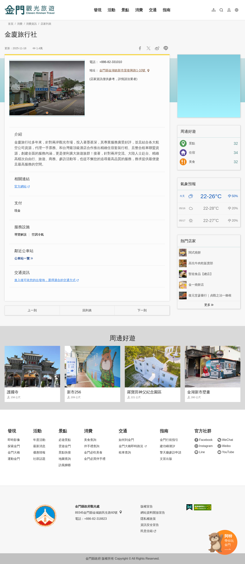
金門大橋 (14, 452)
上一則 (32, 310)
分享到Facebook (140, 48)
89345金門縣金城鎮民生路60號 (98, 512)
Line (199, 452)
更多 (207, 304)
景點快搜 (65, 452)
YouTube (225, 452)
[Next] (78, 88)
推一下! (148, 48)
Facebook (203, 440)
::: (6, 2)
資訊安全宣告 (149, 524)
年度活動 (39, 439)
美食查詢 (90, 439)
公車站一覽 (22, 258)
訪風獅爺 (65, 465)
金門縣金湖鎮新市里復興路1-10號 (122, 70)
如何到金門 (126, 439)
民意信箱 (148, 531)
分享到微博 (157, 48)
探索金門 (14, 446)
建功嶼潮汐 (167, 446)
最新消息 (39, 446)
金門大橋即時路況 (133, 446)
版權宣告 (146, 506)
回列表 (87, 310)
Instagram (203, 446)
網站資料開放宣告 (152, 512)
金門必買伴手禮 (94, 458)
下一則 (142, 310)
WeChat (225, 440)
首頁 (10, 23)
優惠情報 (39, 452)
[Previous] (15, 88)
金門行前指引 (169, 439)
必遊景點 (65, 439)
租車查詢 (125, 452)
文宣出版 (166, 458)
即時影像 (14, 439)
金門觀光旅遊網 (29, 10)
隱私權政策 (148, 518)
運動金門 (14, 458)
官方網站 (20, 186)
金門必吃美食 (93, 452)
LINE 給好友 (166, 48)
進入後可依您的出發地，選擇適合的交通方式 (45, 280)
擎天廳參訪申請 (170, 452)
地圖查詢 (65, 458)
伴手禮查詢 (91, 446)
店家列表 (46, 23)
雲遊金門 (65, 446)
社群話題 (39, 458)
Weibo (224, 446)
